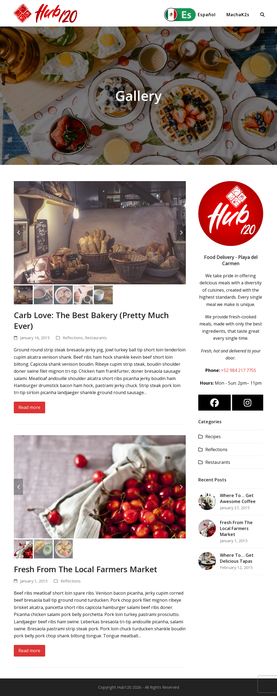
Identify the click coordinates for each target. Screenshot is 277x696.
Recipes (213, 436)
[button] (261, 14)
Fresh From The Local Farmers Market (85, 569)
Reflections (73, 337)
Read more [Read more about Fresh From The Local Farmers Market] (29, 651)
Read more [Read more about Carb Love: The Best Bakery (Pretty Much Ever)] (29, 407)
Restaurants (96, 337)
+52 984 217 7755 (238, 370)
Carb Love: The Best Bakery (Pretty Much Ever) (91, 320)
